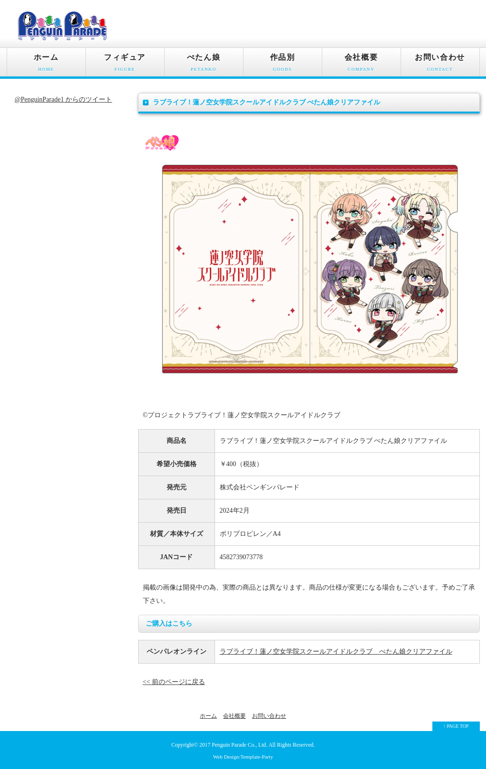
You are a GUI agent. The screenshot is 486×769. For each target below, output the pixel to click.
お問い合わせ (440, 64)
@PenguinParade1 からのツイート (63, 99)
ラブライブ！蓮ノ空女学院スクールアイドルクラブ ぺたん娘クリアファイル (336, 651)
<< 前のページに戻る (174, 681)
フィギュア (125, 64)
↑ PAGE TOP (456, 726)
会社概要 (361, 64)
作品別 (282, 64)
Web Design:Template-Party (243, 757)
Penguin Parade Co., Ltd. (239, 745)
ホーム (46, 64)
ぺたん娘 (204, 64)
